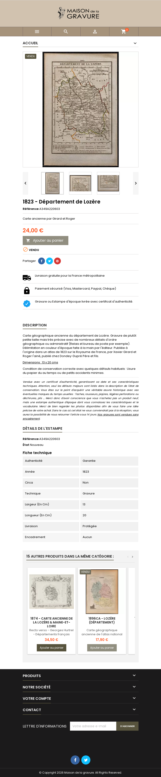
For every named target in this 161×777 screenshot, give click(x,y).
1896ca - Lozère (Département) (102, 620)
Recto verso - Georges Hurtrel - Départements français (51, 632)
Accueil (30, 43)
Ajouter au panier (45, 240)
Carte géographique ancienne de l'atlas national (102, 632)
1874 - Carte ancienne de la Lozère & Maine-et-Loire (51, 622)
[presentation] (104, 742)
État (26, 445)
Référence (31, 209)
